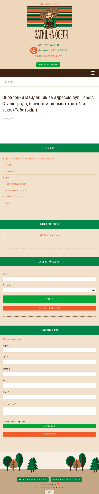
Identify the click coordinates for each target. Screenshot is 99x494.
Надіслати (49, 434)
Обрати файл (30, 426)
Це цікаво (9, 171)
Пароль (6, 285)
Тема (6, 392)
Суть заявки (9, 404)
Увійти (49, 299)
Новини (8, 81)
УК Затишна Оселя (50, 235)
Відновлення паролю (50, 308)
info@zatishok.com (52, 55)
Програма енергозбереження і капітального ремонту (29, 158)
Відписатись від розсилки (32, 479)
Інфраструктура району (15, 184)
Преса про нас (11, 177)
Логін (5, 274)
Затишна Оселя (43, 487)
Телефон (8, 368)
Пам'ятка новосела (13, 196)
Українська (45, 4)
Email (6, 380)
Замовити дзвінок (48, 64)
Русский (55, 4)
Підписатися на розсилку (66, 479)
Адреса (6, 345)
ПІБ (5, 357)
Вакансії (8, 203)
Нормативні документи (15, 190)
